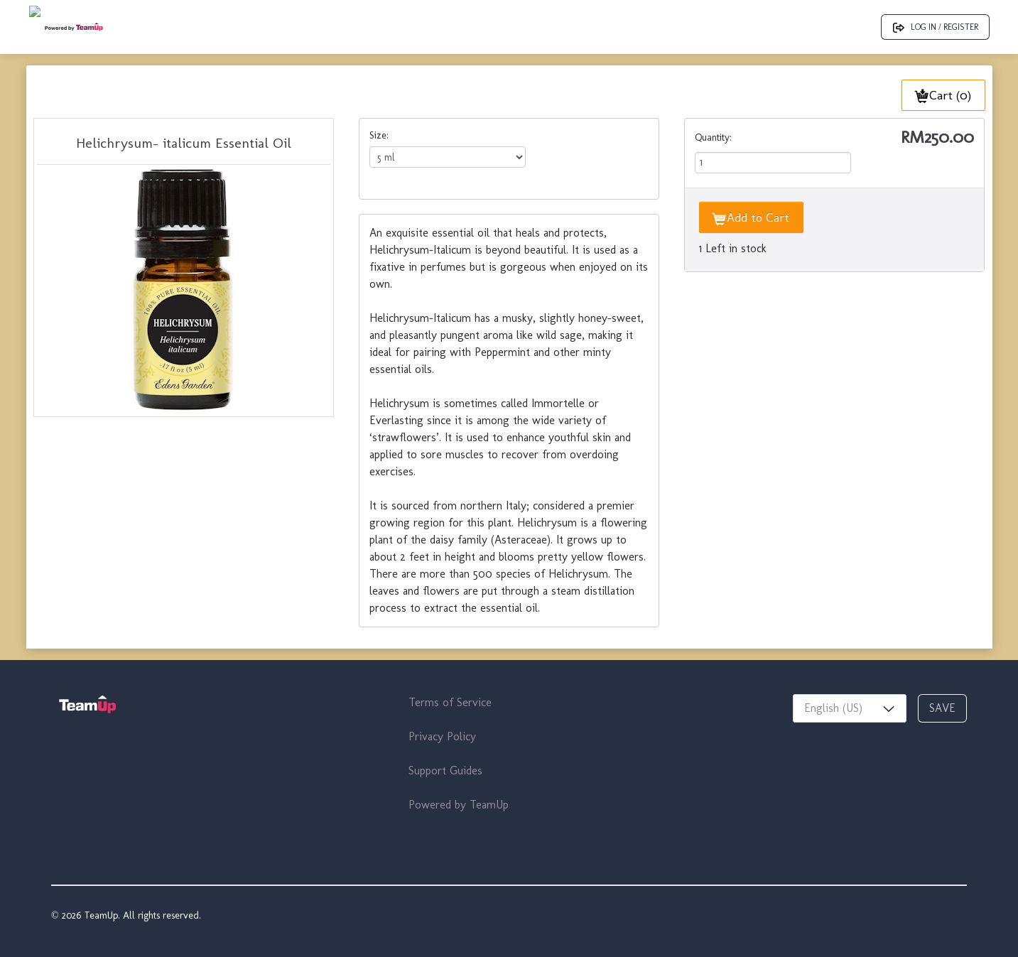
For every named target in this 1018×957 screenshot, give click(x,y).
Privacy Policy (442, 736)
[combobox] (849, 708)
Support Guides (445, 770)
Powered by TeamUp (458, 804)
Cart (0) (943, 95)
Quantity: (713, 137)
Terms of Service (450, 702)
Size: (379, 135)
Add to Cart (751, 217)
